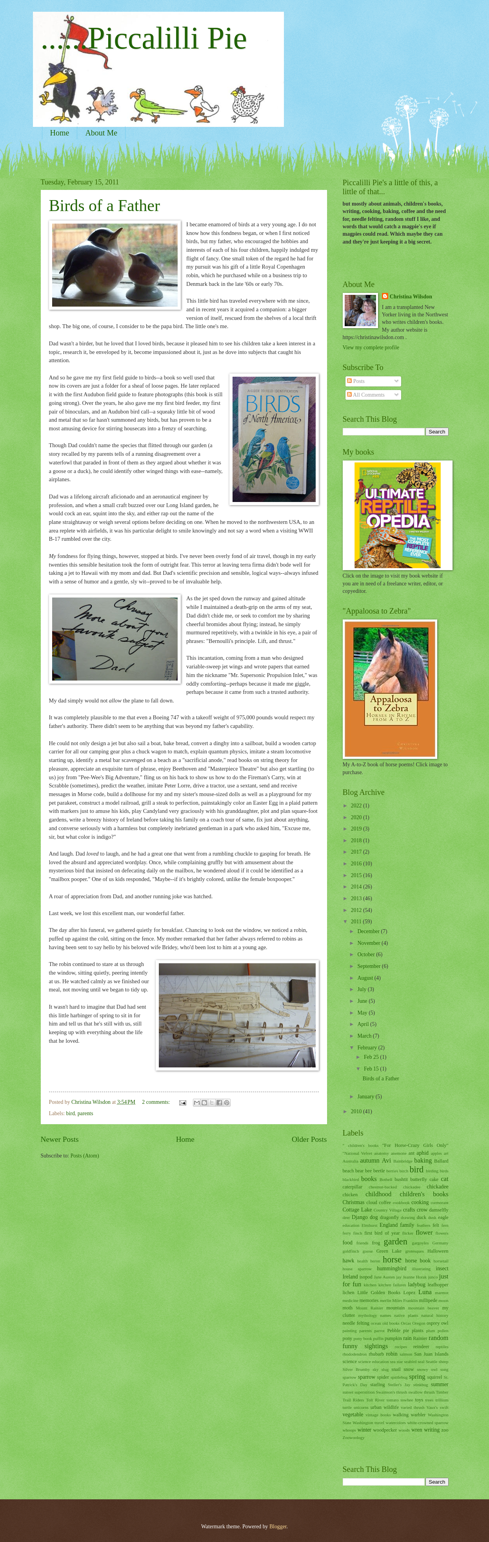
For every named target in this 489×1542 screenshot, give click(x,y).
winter (364, 1430)
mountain (395, 1308)
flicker (407, 1233)
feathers (424, 1225)
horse (392, 1259)
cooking (420, 1202)
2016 (357, 864)
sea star (396, 1361)
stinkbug (420, 1384)
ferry (347, 1233)
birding (432, 1170)
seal (421, 1361)
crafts (409, 1210)
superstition (364, 1392)
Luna (425, 1292)
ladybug (416, 1284)
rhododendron (355, 1354)
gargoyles (420, 1242)
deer (346, 1217)
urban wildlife (385, 1407)
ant (411, 1153)
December (369, 931)
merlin (385, 1300)
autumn (370, 1160)
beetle (379, 1171)
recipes (401, 1346)
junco (433, 1277)
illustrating (421, 1268)
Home (59, 132)
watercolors (395, 1422)
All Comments (366, 395)
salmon (406, 1354)
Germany (440, 1242)
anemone (399, 1153)
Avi (386, 1160)
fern (445, 1225)
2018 (357, 840)
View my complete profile (371, 347)
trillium (441, 1400)
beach (348, 1171)
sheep (443, 1361)
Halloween (438, 1251)
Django (360, 1217)
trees (429, 1400)
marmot (441, 1292)
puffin (378, 1338)
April (363, 1024)
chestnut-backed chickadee (394, 1186)
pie (406, 1330)
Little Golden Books (378, 1292)
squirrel (434, 1377)
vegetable (353, 1414)
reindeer (421, 1346)
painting (350, 1330)
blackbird (351, 1179)
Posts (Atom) (84, 1156)
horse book (418, 1261)
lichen (348, 1292)
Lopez (409, 1292)
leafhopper (437, 1284)
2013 (357, 898)
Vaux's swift (437, 1407)
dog (374, 1217)
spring (417, 1376)
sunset (348, 1392)
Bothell (386, 1179)
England (389, 1225)
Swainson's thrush (391, 1392)
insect (442, 1268)
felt (436, 1225)
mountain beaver (423, 1307)
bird (70, 1113)
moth (348, 1308)
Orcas (406, 1323)
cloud (371, 1202)
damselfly (439, 1210)
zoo (445, 1430)
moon (443, 1300)
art (446, 1153)
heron (375, 1261)
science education (373, 1361)
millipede (428, 1300)
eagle (443, 1217)
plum (430, 1330)
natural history (434, 1315)
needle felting (356, 1323)
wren (416, 1430)
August (365, 978)
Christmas (354, 1202)
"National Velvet (357, 1153)
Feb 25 (372, 1057)
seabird (410, 1361)
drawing (408, 1217)
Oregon (419, 1323)
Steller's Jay (399, 1384)
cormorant (439, 1202)
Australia (350, 1161)
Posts (356, 381)
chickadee (437, 1187)
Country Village (388, 1210)
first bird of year (382, 1233)
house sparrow (357, 1268)
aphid (422, 1153)
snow (409, 1369)
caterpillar (352, 1187)
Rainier (420, 1338)
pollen (443, 1330)
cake (433, 1179)
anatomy (381, 1153)
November (369, 943)
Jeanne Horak (415, 1277)
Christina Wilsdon (411, 297)
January (366, 1097)
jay (398, 1277)
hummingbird (391, 1268)
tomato (393, 1400)
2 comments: (156, 1102)
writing (432, 1430)
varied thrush (412, 1407)
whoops (349, 1430)
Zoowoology (354, 1437)
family (407, 1225)
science (350, 1361)
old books (391, 1323)
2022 (357, 806)
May (363, 1013)
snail (395, 1369)
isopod (366, 1277)
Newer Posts (60, 1139)
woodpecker (385, 1430)
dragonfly (389, 1217)
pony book (363, 1338)
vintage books (378, 1414)
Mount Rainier (369, 1307)
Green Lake (389, 1251)
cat (444, 1179)
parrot (379, 1330)
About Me (101, 132)
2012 (357, 910)
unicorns (361, 1407)
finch (357, 1233)
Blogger (278, 1526)
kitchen (370, 1284)
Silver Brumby (356, 1369)
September (369, 966)
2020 (357, 817)
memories (369, 1300)
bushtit (401, 1179)
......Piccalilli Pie (144, 38)
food (348, 1243)
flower (424, 1232)
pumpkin (393, 1338)
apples (436, 1153)
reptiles (442, 1346)
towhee (406, 1400)
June (363, 1001)
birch (404, 1170)
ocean (376, 1323)
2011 (357, 921)
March (365, 1036)
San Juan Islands (431, 1354)
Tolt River (375, 1400)
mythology (367, 1315)
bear (359, 1171)
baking (423, 1160)
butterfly (418, 1179)
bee (368, 1171)
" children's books (361, 1145)
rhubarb (376, 1354)
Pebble (393, 1330)
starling (377, 1384)
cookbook (401, 1202)
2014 (357, 887)
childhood (378, 1194)
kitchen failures (392, 1284)
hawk (348, 1261)
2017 (357, 852)
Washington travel (368, 1422)
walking (401, 1414)
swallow (415, 1392)
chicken (350, 1194)
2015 (357, 875)
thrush (429, 1392)
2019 (357, 829)
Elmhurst (369, 1225)
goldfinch (351, 1251)
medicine (350, 1300)
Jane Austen (384, 1277)
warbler (418, 1414)
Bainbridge (403, 1161)
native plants (406, 1315)
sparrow (366, 1377)
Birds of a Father (104, 206)
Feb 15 (372, 1069)
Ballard (441, 1161)
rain (407, 1338)
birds (444, 1170)
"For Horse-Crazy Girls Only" (415, 1145)
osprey (433, 1323)
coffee (385, 1202)
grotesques (414, 1251)
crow (422, 1210)
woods (404, 1430)
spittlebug (399, 1377)
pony (348, 1338)
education (351, 1225)
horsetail (441, 1261)
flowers (441, 1233)
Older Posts (309, 1139)
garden (395, 1241)
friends (362, 1242)
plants (418, 1330)
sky (375, 1369)
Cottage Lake (357, 1210)
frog (376, 1243)
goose (368, 1251)
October (366, 954)
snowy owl (427, 1369)
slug (385, 1369)
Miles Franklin (405, 1300)
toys (419, 1400)
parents (85, 1113)
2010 (357, 1111)
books (369, 1179)
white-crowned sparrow (427, 1422)
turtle (347, 1407)
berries (392, 1170)
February (367, 1048)
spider (383, 1377)
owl (445, 1323)
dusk (432, 1217)
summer (439, 1384)
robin (391, 1354)
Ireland (350, 1277)
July (362, 989)
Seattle (431, 1361)
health (362, 1261)
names (385, 1315)
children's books (424, 1194)
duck (421, 1217)
